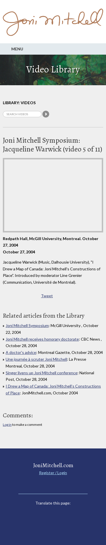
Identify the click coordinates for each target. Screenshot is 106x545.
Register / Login (53, 472)
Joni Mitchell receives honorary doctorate (42, 339)
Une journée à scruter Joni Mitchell (36, 359)
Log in (7, 424)
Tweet (47, 295)
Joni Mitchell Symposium (27, 325)
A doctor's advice (21, 352)
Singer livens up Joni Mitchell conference (41, 372)
